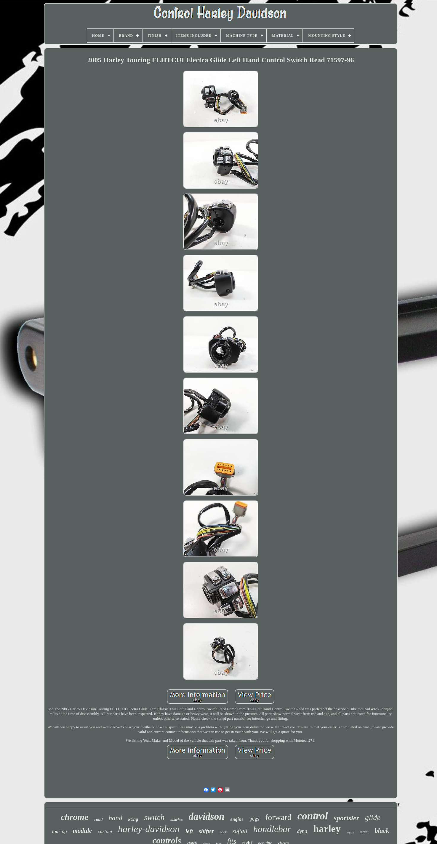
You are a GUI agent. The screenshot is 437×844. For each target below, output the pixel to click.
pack (223, 832)
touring (59, 831)
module (82, 830)
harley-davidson (149, 829)
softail (240, 831)
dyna (302, 831)
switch (154, 817)
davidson (207, 816)
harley (327, 828)
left (189, 831)
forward (278, 817)
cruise (350, 833)
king (133, 819)
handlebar (272, 829)
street (364, 832)
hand (115, 818)
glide (372, 817)
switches (176, 820)
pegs (254, 819)
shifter (206, 831)
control (312, 816)
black (381, 830)
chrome (74, 817)
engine (237, 819)
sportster (346, 818)
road (98, 819)
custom (105, 831)
